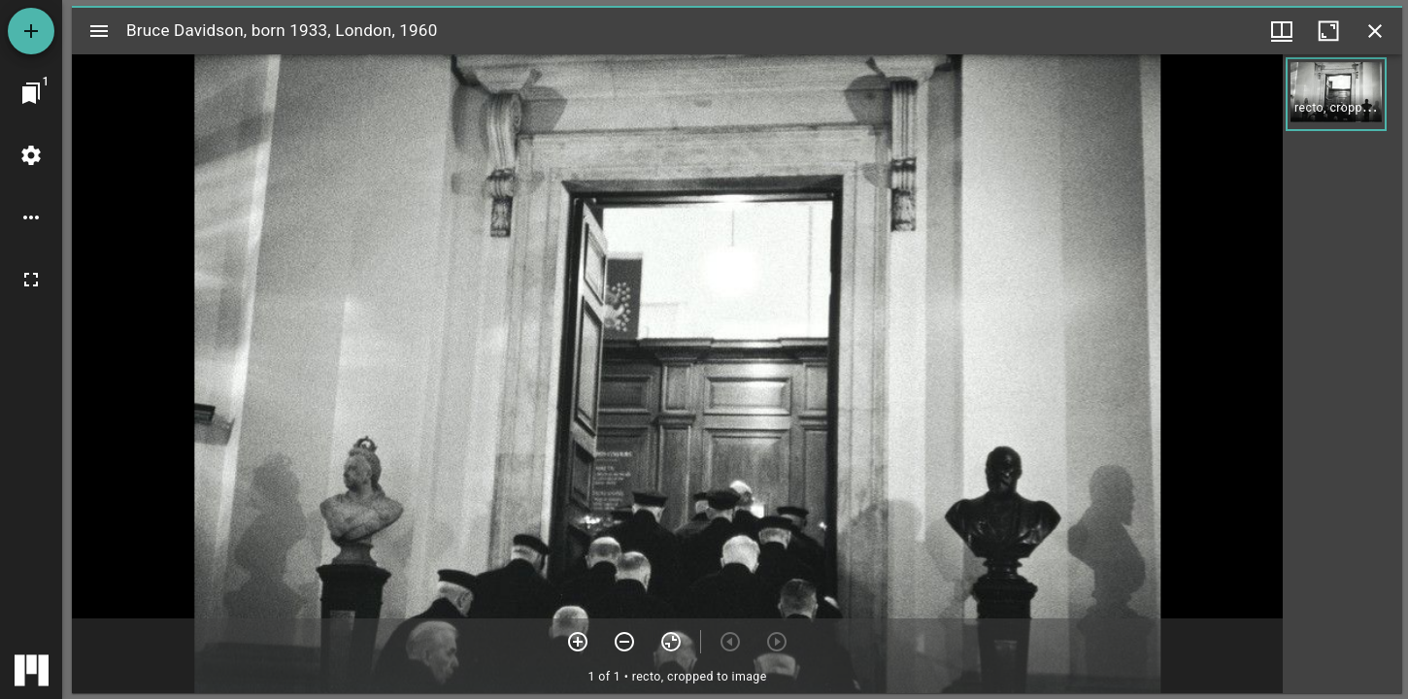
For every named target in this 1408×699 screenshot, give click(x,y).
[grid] (1342, 373)
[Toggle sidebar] (99, 31)
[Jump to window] (31, 93)
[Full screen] (31, 279)
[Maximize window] (1328, 31)
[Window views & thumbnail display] (1281, 31)
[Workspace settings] (31, 155)
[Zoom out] (624, 641)
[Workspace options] (31, 217)
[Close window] (1375, 31)
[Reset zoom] (671, 641)
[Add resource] (31, 31)
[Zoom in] (577, 641)
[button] (1336, 94)
